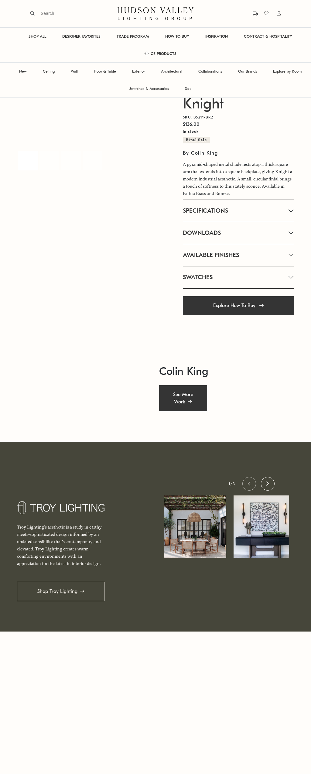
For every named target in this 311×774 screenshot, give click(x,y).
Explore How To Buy (238, 305)
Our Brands (247, 71)
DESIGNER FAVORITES (81, 36)
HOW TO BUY (177, 36)
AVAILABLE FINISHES (211, 255)
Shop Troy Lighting (57, 591)
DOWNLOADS (202, 232)
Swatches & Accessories (149, 88)
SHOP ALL (37, 36)
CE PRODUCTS (160, 53)
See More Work (183, 398)
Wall (74, 71)
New (23, 71)
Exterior (138, 71)
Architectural (171, 71)
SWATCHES (198, 277)
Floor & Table (105, 71)
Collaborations (210, 71)
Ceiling (49, 71)
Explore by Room (287, 71)
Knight (203, 103)
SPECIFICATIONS (205, 210)
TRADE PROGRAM (133, 36)
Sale (188, 88)
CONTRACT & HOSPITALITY (268, 36)
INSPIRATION (216, 36)
